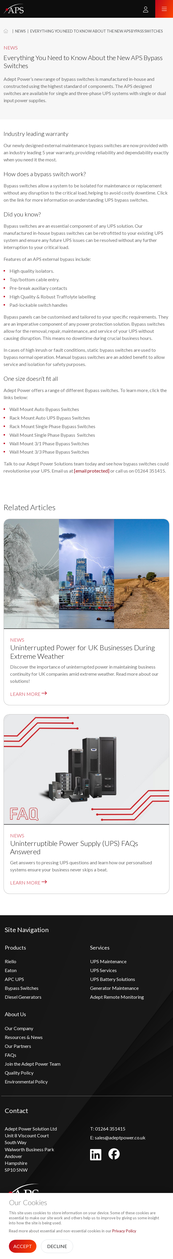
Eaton (11, 970)
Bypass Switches (22, 988)
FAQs (10, 1055)
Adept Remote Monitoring (117, 997)
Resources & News (24, 1037)
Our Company (19, 1028)
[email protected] (91, 470)
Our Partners (18, 1046)
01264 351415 (107, 1128)
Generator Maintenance (114, 988)
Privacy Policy (124, 1231)
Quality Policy (19, 1072)
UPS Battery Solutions (112, 979)
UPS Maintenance (108, 961)
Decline (57, 1246)
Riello (10, 961)
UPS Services (103, 970)
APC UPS (14, 979)
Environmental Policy (26, 1081)
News (20, 31)
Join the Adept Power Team (32, 1064)
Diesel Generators (23, 997)
